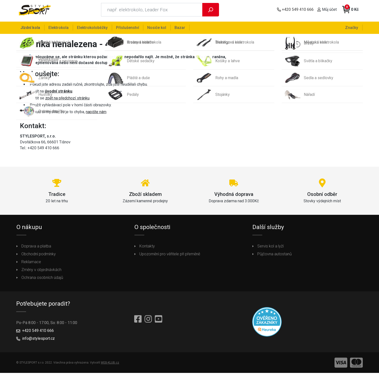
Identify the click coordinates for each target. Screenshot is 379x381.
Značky (352, 27)
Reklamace (31, 264)
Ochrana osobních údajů (42, 279)
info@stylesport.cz (38, 340)
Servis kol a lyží (270, 248)
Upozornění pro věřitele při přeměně (169, 256)
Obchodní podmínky (38, 256)
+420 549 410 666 (38, 332)
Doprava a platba (36, 248)
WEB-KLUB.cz (110, 365)
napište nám (96, 114)
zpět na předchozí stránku (67, 100)
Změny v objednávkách (41, 272)
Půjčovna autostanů (274, 256)
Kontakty (147, 248)
